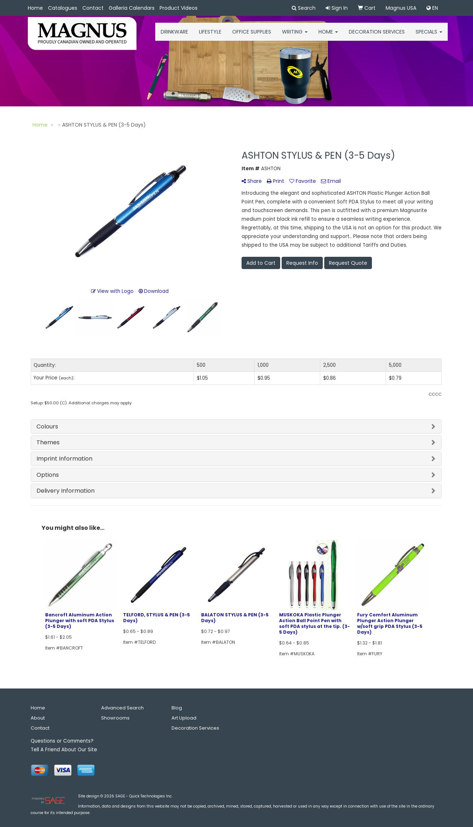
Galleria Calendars (132, 8)
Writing (295, 36)
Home (35, 8)
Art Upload (184, 717)
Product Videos (179, 8)
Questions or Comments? (62, 741)
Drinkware (174, 36)
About (38, 717)
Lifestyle (210, 36)
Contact (93, 8)
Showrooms (115, 717)
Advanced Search (122, 707)
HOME (328, 36)
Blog (177, 707)
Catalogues (62, 8)
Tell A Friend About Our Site (64, 749)
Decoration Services (377, 36)
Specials (429, 36)
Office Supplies (251, 36)
